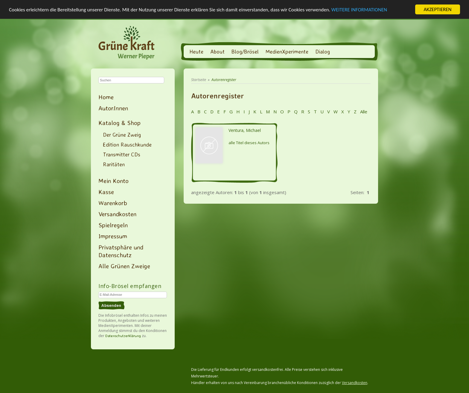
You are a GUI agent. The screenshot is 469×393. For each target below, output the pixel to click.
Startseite (198, 79)
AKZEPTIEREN (437, 9)
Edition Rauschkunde (127, 144)
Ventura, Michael (245, 130)
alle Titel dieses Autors (249, 142)
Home (106, 97)
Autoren (113, 108)
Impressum (112, 236)
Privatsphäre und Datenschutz (120, 251)
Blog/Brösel (245, 51)
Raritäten (114, 164)
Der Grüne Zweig (122, 134)
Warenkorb (112, 203)
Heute (196, 51)
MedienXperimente (287, 51)
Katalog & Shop (119, 123)
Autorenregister (223, 79)
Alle (363, 112)
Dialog (322, 51)
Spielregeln (113, 225)
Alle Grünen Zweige (124, 266)
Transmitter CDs (121, 154)
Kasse (106, 192)
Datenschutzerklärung (123, 335)
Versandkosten (117, 214)
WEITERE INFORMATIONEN (359, 9)
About (217, 51)
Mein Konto (113, 181)
